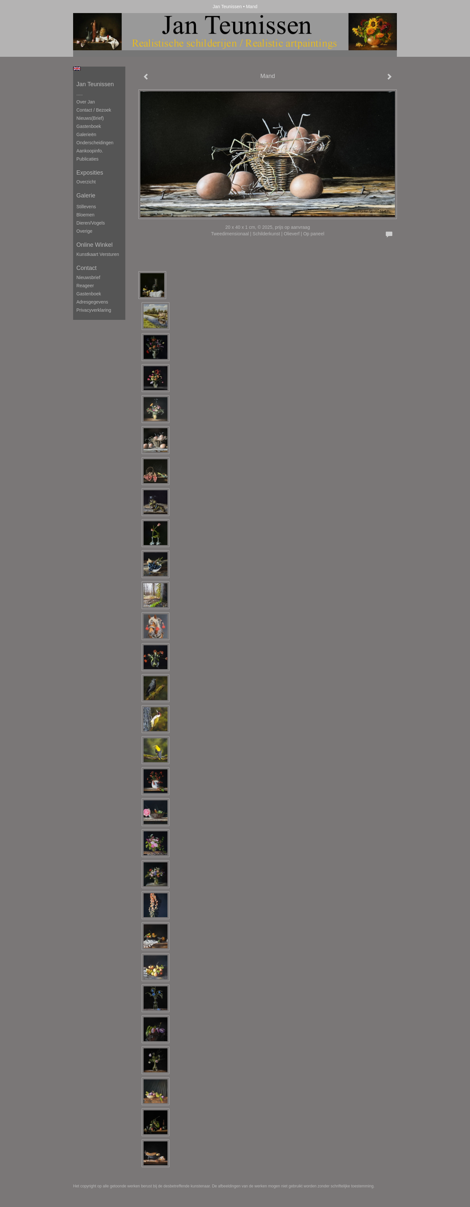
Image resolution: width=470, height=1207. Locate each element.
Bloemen (85, 214)
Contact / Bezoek (93, 110)
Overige (84, 231)
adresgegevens (92, 302)
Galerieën (86, 134)
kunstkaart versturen (97, 254)
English (77, 69)
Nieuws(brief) (90, 118)
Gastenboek (88, 126)
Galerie (85, 195)
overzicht (86, 181)
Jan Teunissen (227, 6)
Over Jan (85, 101)
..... (79, 93)
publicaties (87, 159)
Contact (86, 268)
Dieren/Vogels (90, 223)
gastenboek (88, 293)
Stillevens (86, 206)
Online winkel (94, 245)
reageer (85, 285)
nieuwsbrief (88, 277)
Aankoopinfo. (89, 150)
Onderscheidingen (95, 142)
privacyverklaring (93, 310)
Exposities (89, 172)
